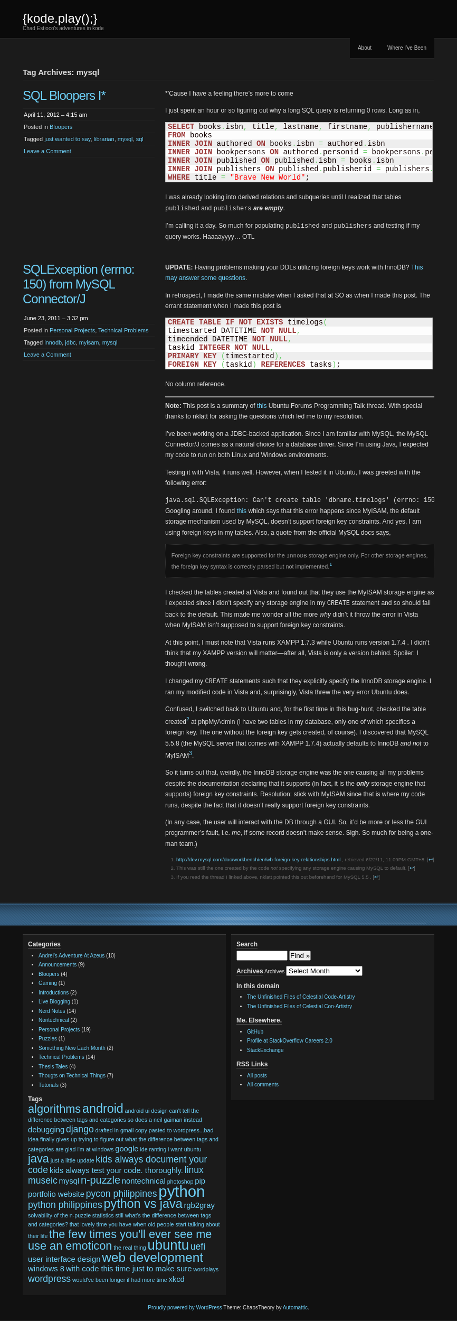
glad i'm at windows (89, 1149)
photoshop (180, 1181)
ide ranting (153, 1149)
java (38, 1158)
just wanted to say (67, 139)
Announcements (58, 965)
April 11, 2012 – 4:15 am (55, 114)
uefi (198, 1246)
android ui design (146, 1111)
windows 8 (46, 1268)
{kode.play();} (60, 18)
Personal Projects (72, 330)
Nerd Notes (52, 1011)
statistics (103, 1215)
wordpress (49, 1278)
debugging (46, 1129)
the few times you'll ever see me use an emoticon (120, 1240)
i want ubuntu (184, 1149)
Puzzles (48, 1038)
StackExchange (265, 1050)
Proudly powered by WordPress (185, 1307)
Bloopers (61, 127)
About (365, 48)
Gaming (48, 983)
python (181, 1191)
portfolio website (56, 1194)
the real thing (129, 1247)
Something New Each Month (72, 1048)
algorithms (54, 1108)
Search (247, 944)
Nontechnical (54, 1020)
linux (194, 1170)
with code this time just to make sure (129, 1268)
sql (140, 139)
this (262, 406)
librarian (104, 139)
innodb (53, 342)
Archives (274, 971)
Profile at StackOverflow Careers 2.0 (289, 1041)
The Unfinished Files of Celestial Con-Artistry (299, 1006)
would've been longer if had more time (119, 1280)
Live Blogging (54, 1001)
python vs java (143, 1204)
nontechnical (144, 1181)
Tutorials (49, 1085)
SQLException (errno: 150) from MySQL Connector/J (79, 284)
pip (200, 1181)
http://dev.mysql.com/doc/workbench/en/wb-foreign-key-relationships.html (258, 859)
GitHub (255, 1032)
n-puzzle (100, 1180)
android (102, 1108)
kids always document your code (117, 1164)
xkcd (176, 1279)
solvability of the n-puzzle (59, 1215)
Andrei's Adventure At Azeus (71, 956)
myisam (89, 342)
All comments (263, 1084)
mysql (125, 139)
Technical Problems (123, 330)
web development (152, 1257)
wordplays (205, 1269)
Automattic (295, 1307)
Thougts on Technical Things (72, 1075)
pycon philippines (121, 1193)
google (126, 1149)
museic (43, 1180)
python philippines (65, 1204)
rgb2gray (199, 1205)
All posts (257, 1075)
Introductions (54, 993)
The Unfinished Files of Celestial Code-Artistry (301, 997)
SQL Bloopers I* (64, 95)
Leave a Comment (47, 151)
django (80, 1129)
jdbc (70, 342)
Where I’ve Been (406, 48)
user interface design (64, 1259)
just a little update (72, 1160)
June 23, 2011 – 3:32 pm (56, 318)
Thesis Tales (53, 1066)
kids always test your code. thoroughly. (116, 1170)
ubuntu (168, 1245)
